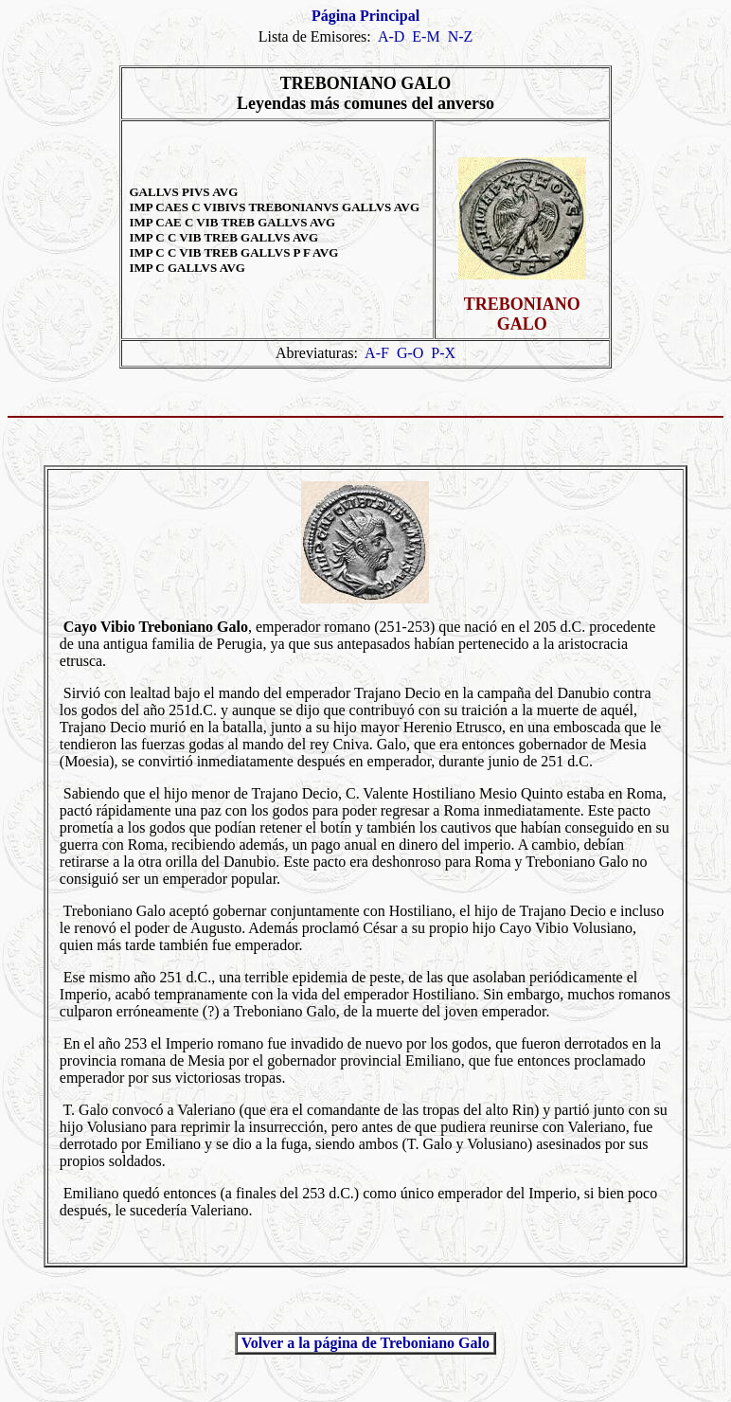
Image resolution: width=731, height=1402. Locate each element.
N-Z (460, 36)
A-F (377, 353)
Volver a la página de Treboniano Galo (365, 1343)
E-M (425, 36)
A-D (391, 36)
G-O (410, 353)
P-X (443, 353)
